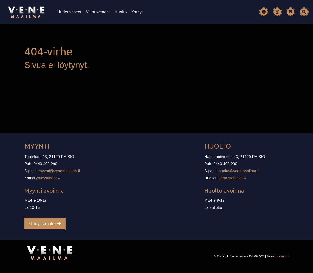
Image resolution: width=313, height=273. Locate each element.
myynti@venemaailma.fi (59, 171)
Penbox (284, 256)
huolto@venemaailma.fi (239, 171)
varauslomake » (232, 178)
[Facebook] (264, 12)
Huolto (121, 11)
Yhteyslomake (44, 223)
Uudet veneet (69, 11)
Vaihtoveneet (98, 11)
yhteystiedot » (48, 178)
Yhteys (137, 11)
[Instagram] (277, 12)
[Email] (290, 12)
